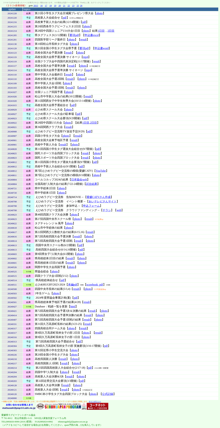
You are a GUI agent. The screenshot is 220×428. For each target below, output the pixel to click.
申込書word (102, 48)
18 (50, 5)
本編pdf (72, 284)
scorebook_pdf (94, 284)
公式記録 (107, 393)
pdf (64, 17)
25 (78, 5)
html (72, 306)
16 (41, 5)
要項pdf (74, 35)
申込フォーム (91, 205)
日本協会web (79, 179)
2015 (36, 5)
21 (64, 5)
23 (73, 5)
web (119, 210)
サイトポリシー (95, 401)
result (83, 39)
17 (46, 5)
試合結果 (91, 183)
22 (69, 5)
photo (99, 13)
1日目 (101, 30)
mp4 (85, 56)
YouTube (101, 170)
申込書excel (92, 35)
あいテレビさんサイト (103, 201)
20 (60, 5)
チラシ (107, 210)
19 (55, 5)
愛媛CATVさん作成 (99, 197)
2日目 (110, 30)
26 (81, 5)
